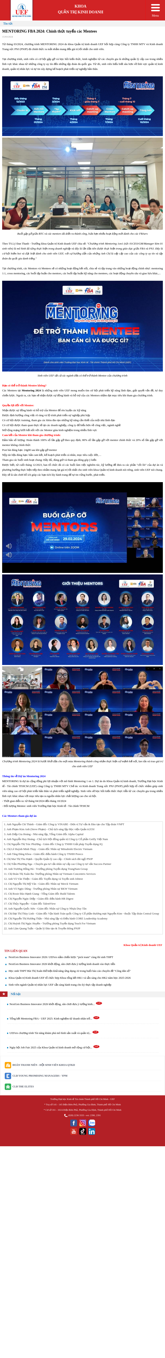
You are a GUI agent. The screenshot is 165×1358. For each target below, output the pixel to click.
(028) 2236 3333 (76, 1115)
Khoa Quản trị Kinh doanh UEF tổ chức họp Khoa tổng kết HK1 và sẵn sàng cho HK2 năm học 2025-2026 (70, 977)
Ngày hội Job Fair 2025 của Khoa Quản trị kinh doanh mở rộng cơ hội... (54, 1047)
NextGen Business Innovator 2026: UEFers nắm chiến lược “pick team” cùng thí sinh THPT (61, 957)
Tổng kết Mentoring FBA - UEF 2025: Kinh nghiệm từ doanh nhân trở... (54, 1018)
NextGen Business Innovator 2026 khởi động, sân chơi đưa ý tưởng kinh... (55, 1004)
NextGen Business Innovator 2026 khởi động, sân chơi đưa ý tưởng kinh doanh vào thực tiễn (62, 964)
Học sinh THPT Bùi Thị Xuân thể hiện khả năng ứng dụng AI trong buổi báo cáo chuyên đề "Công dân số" (70, 970)
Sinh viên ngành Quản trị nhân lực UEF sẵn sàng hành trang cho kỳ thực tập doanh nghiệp (60, 984)
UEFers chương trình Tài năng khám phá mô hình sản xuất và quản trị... (54, 1033)
